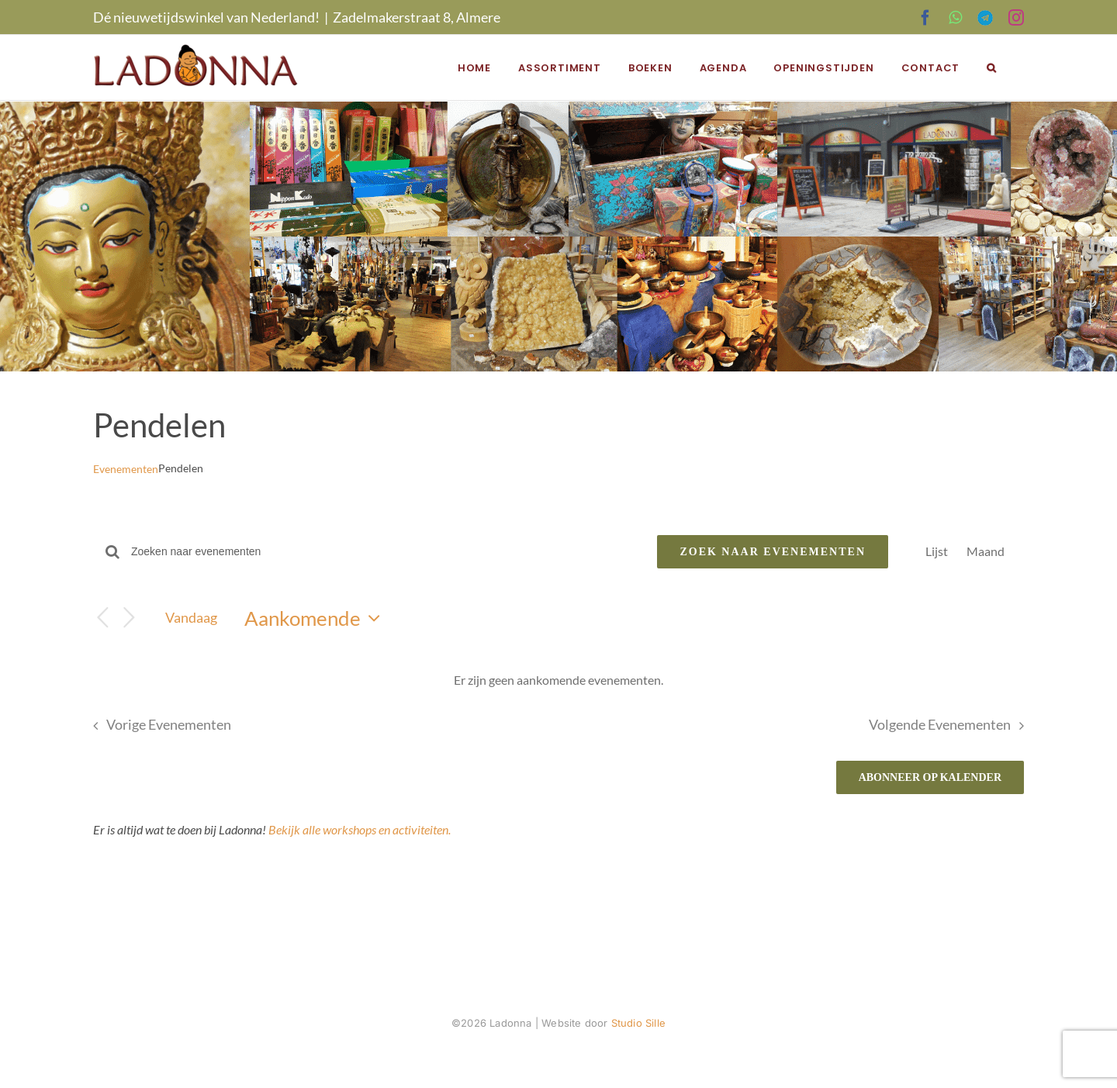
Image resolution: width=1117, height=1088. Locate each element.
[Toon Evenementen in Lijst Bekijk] (936, 551)
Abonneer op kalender (930, 777)
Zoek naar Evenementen (773, 552)
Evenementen (125, 468)
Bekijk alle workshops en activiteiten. (359, 829)
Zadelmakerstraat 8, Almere (416, 17)
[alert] (558, 680)
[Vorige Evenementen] (102, 618)
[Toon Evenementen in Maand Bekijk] (986, 551)
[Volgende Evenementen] (128, 618)
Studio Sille (638, 1023)
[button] (992, 67)
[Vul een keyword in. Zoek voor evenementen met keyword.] (384, 551)
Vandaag (191, 617)
